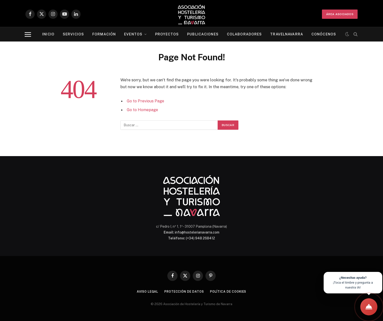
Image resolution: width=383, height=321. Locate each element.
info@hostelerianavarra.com (197, 232)
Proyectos (167, 34)
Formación (104, 34)
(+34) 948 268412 (200, 238)
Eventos (133, 34)
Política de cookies (230, 291)
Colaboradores (244, 34)
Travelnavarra (286, 34)
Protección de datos (183, 291)
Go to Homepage (143, 109)
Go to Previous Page (146, 100)
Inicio (48, 34)
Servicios (73, 34)
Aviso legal (144, 291)
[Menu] (28, 34)
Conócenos (323, 34)
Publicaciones (203, 34)
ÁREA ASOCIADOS (339, 14)
